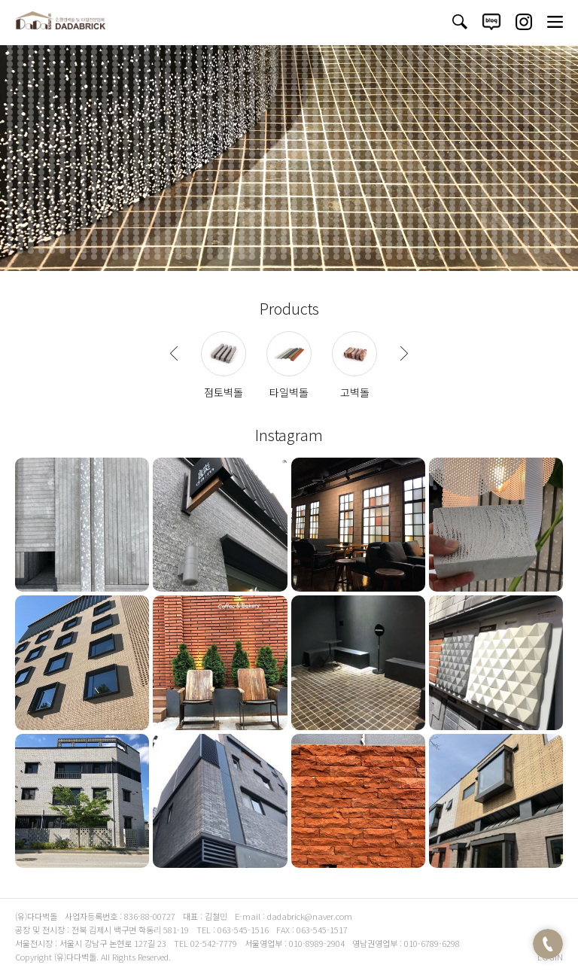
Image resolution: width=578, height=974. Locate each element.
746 (473, 88)
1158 (263, 136)
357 (357, 46)
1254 (136, 148)
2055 (41, 239)
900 (389, 106)
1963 (210, 227)
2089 (400, 239)
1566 (10, 184)
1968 (263, 227)
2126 (221, 245)
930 (136, 112)
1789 (84, 208)
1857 (231, 215)
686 (410, 82)
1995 (547, 227)
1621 (20, 190)
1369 (210, 160)
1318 (242, 154)
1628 (94, 190)
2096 (473, 239)
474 (452, 58)
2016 (199, 233)
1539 (294, 178)
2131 (273, 245)
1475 (189, 172)
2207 (505, 251)
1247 (62, 148)
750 (516, 88)
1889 (568, 215)
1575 (105, 184)
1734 (73, 202)
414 (389, 52)
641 (505, 76)
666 (199, 82)
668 (221, 82)
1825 (463, 208)
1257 (168, 148)
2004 (73, 233)
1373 (252, 160)
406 (305, 52)
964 (494, 112)
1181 (505, 136)
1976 (347, 227)
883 (210, 106)
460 (305, 58)
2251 (463, 257)
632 (410, 76)
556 (178, 70)
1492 (368, 172)
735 (357, 88)
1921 (336, 221)
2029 (336, 233)
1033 (84, 124)
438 (73, 58)
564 (263, 70)
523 (400, 64)
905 (442, 106)
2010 (136, 233)
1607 (442, 184)
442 (115, 58)
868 (52, 106)
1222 (368, 142)
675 (294, 82)
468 (389, 58)
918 (10, 112)
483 (547, 58)
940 (242, 112)
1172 (410, 136)
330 (73, 46)
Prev (174, 353)
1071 (484, 124)
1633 (147, 190)
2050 (558, 233)
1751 (252, 202)
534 (516, 64)
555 (168, 70)
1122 (452, 130)
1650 (326, 190)
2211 (547, 251)
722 (221, 88)
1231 (463, 142)
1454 (537, 166)
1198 (115, 142)
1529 (189, 178)
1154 (221, 136)
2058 (73, 239)
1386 (389, 160)
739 (400, 88)
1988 (473, 227)
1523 (126, 178)
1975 (336, 227)
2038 (431, 233)
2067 (168, 239)
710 (94, 88)
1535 (252, 178)
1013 (442, 118)
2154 (516, 245)
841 (336, 100)
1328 (347, 154)
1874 (410, 215)
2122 (178, 245)
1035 (105, 124)
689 (442, 82)
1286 (473, 148)
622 (305, 76)
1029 (41, 124)
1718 (473, 196)
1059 (357, 124)
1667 (505, 190)
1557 (484, 178)
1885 (526, 215)
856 (494, 100)
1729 (20, 202)
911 (505, 106)
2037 (421, 233)
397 (210, 52)
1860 (263, 215)
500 (157, 64)
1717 (463, 196)
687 (421, 82)
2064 (136, 239)
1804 (242, 208)
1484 (284, 172)
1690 (178, 196)
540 (10, 70)
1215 (294, 142)
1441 (400, 166)
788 (347, 94)
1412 (94, 166)
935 (189, 112)
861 (547, 100)
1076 (537, 124)
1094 (157, 130)
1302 (73, 154)
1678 (52, 196)
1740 (136, 202)
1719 (484, 196)
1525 (147, 178)
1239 (547, 142)
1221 (357, 142)
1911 (231, 221)
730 (305, 88)
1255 (147, 148)
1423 (210, 166)
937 (210, 112)
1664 (473, 190)
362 (410, 46)
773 (189, 94)
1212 (263, 142)
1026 (10, 124)
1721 (505, 196)
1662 (452, 190)
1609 (463, 184)
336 (136, 46)
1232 (473, 142)
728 (284, 88)
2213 (568, 251)
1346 (537, 154)
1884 (516, 215)
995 (252, 118)
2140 (368, 245)
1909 (210, 221)
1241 (568, 142)
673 (273, 82)
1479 (231, 172)
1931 (442, 221)
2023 (273, 233)
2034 (389, 233)
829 (210, 100)
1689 (168, 196)
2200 (431, 251)
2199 (421, 251)
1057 (336, 124)
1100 (221, 130)
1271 (315, 148)
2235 (294, 257)
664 (178, 82)
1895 (62, 221)
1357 (84, 160)
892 (305, 106)
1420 (178, 166)
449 (189, 58)
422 (473, 52)
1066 (431, 124)
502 (178, 64)
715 (147, 88)
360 (389, 46)
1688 (157, 196)
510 (263, 64)
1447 (463, 166)
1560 (516, 178)
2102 (537, 239)
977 (62, 118)
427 (526, 52)
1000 (305, 118)
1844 (94, 215)
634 (431, 76)
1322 (284, 154)
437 (62, 58)
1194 (73, 142)
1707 (357, 196)
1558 (494, 178)
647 (568, 76)
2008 (115, 233)
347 (252, 46)
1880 (473, 215)
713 (126, 88)
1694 (221, 196)
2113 (84, 245)
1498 (431, 172)
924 (73, 112)
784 (305, 94)
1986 (452, 227)
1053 (294, 124)
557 (189, 70)
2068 (178, 239)
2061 (105, 239)
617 (252, 76)
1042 (178, 124)
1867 (336, 215)
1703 (315, 196)
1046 (221, 124)
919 (20, 112)
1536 (263, 178)
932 (157, 112)
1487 (315, 172)
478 (494, 58)
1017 (484, 118)
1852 (178, 215)
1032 (73, 124)
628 (368, 76)
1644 (263, 190)
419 (442, 52)
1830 (516, 208)
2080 (305, 239)
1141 (84, 136)
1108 (305, 130)
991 (210, 118)
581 (442, 70)
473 (442, 58)
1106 (284, 130)
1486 (305, 172)
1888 (558, 215)
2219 (126, 257)
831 (231, 100)
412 (368, 52)
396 (199, 52)
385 (84, 52)
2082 (326, 239)
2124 (199, 245)
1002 (326, 118)
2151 (484, 245)
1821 (421, 208)
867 (41, 106)
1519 (84, 178)
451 (210, 58)
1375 (273, 160)
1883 (505, 215)
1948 (52, 227)
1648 (305, 190)
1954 (115, 227)
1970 (284, 227)
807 (547, 94)
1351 (20, 160)
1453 (526, 166)
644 (537, 76)
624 (326, 76)
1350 (10, 160)
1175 (442, 136)
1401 (547, 160)
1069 (463, 124)
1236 (516, 142)
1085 (62, 130)
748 (494, 88)
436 (52, 58)
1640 (221, 190)
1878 (452, 215)
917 (568, 106)
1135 (20, 136)
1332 (389, 154)
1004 (347, 118)
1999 (20, 233)
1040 (157, 124)
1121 (442, 130)
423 (484, 52)
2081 (315, 239)
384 (73, 52)
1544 (347, 178)
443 (126, 58)
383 (62, 52)
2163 (41, 251)
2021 (252, 233)
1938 (516, 221)
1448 (473, 166)
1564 (558, 178)
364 (431, 46)
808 (558, 94)
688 (431, 82)
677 (315, 82)
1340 (473, 154)
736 (368, 88)
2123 (189, 245)
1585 (210, 184)
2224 (178, 257)
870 (73, 106)
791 (379, 94)
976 (52, 118)
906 (452, 106)
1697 (252, 196)
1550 (410, 178)
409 (336, 52)
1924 (368, 221)
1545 (357, 178)
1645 (273, 190)
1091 (126, 130)
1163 (315, 136)
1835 (568, 208)
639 (484, 76)
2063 (126, 239)
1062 (389, 124)
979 (84, 118)
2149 (463, 245)
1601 (379, 184)
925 (84, 112)
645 (547, 76)
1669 (526, 190)
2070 (199, 239)
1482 (263, 172)
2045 (505, 233)
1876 (431, 215)
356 (347, 46)
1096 (178, 130)
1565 (568, 178)
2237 (315, 257)
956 (410, 112)
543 (41, 70)
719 (189, 88)
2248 (431, 257)
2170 (115, 251)
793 (400, 94)
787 (336, 94)
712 (115, 88)
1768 (431, 202)
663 (168, 82)
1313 (189, 154)
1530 (199, 178)
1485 (294, 172)
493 (84, 64)
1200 (136, 142)
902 (410, 106)
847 (400, 100)
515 (315, 64)
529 (463, 64)
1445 (442, 166)
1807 (273, 208)
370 (494, 46)
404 (284, 52)
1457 (568, 166)
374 (537, 46)
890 (284, 106)
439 (84, 58)
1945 (20, 227)
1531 (210, 178)
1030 (52, 124)
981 (105, 118)
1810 (305, 208)
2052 (10, 239)
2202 (452, 251)
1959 (168, 227)
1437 (357, 166)
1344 (516, 154)
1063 (400, 124)
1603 (400, 184)
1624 (52, 190)
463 (336, 58)
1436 (347, 166)
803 (505, 94)
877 (147, 106)
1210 (242, 142)
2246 (410, 257)
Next (404, 353)
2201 (442, 251)
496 (115, 64)
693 (484, 82)
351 (294, 46)
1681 (84, 196)
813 (41, 100)
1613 (505, 184)
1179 (484, 136)
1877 (442, 215)
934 (178, 112)
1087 (84, 130)
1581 (168, 184)
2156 (537, 245)
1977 (357, 227)
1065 (421, 124)
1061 (379, 124)
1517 (62, 178)
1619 (568, 184)
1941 (547, 221)
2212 (558, 251)
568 (305, 70)
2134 (305, 245)
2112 (73, 245)
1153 (210, 136)
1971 (294, 227)
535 (526, 64)
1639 (210, 190)
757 (20, 94)
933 (168, 112)
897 (357, 106)
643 (526, 76)
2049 (547, 233)
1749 (231, 202)
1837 (20, 215)
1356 (73, 160)
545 (62, 70)
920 (31, 112)
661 (147, 82)
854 (473, 100)
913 (526, 106)
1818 (389, 208)
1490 (347, 172)
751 (526, 88)
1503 (484, 172)
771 (168, 94)
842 (347, 100)
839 (315, 100)
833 (252, 100)
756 (10, 94)
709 (84, 88)
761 (62, 94)
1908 (199, 221)
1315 (210, 154)
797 (442, 94)
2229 (231, 257)
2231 (252, 257)
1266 (263, 148)
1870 (368, 215)
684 (389, 82)
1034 (94, 124)
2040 (452, 233)
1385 (379, 160)
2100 (516, 239)
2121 (168, 245)
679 (336, 82)
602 (94, 76)
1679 (62, 196)
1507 (526, 172)
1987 (463, 227)
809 (568, 94)
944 (284, 112)
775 (210, 94)
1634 (157, 190)
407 (315, 52)
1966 (242, 227)
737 (379, 88)
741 (421, 88)
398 (221, 52)
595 (20, 76)
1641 (231, 190)
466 (368, 58)
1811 (315, 208)
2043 (484, 233)
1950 (73, 227)
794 (410, 94)
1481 (252, 172)
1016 (473, 118)
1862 (284, 215)
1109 (315, 130)
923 (62, 112)
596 (31, 76)
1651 (336, 190)
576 (389, 70)
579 (421, 70)
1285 (463, 148)
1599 (357, 184)
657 (105, 82)
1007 (379, 118)
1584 (199, 184)
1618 (558, 184)
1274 (347, 148)
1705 (336, 196)
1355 (62, 160)
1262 (221, 148)
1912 (242, 221)
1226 (410, 142)
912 (516, 106)
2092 (431, 239)
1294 (558, 148)
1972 (305, 227)
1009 (400, 118)
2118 (136, 245)
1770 (452, 202)
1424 (221, 166)
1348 (558, 154)
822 (136, 100)
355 (336, 46)
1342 (494, 154)
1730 (31, 202)
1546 (368, 178)
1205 (189, 142)
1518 (73, 178)
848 (410, 100)
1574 (94, 184)
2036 (410, 233)
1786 (52, 208)
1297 (20, 154)
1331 (379, 154)
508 (242, 64)
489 (41, 64)
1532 (221, 178)
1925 (379, 221)
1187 (568, 136)
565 (273, 70)
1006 (368, 118)
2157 (547, 245)
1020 (516, 118)
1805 (252, 208)
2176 (178, 251)
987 (168, 118)
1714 (431, 196)
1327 (336, 154)
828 (199, 100)
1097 (189, 130)
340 (178, 46)
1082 (31, 130)
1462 (52, 172)
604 (115, 76)
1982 (410, 227)
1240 (558, 142)
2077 (273, 239)
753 (547, 88)
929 (126, 112)
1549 (400, 178)
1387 (400, 160)
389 (126, 52)
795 (421, 94)
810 (10, 100)
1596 (326, 184)
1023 (547, 118)
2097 (484, 239)
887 (252, 106)
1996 (558, 227)
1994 (537, 227)
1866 (326, 215)
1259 (189, 148)
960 (452, 112)
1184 (537, 136)
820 (115, 100)
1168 (368, 136)
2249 (442, 257)
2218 (115, 257)
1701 (294, 196)
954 (389, 112)
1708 (368, 196)
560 (221, 70)
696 (516, 82)
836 (284, 100)
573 (357, 70)
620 (284, 76)
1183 (526, 136)
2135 (315, 245)
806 (537, 94)
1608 (452, 184)
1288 (494, 148)
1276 (368, 148)
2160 (10, 251)
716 (157, 88)
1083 (41, 130)
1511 (568, 172)
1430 (284, 166)
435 (41, 58)
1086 (73, 130)
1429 (273, 166)
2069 (189, 239)
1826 (473, 208)
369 (484, 46)
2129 (252, 245)
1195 (84, 142)
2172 (136, 251)
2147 (442, 245)
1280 (410, 148)
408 (326, 52)
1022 (537, 118)
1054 (305, 124)
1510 (558, 172)
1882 (494, 215)
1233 (484, 142)
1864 (305, 215)
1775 (505, 202)
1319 (252, 154)
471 (421, 58)
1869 (357, 215)
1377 (294, 160)
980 (94, 118)
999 (294, 118)
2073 (231, 239)
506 (221, 64)
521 (379, 64)
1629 (105, 190)
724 (242, 88)
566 (284, 70)
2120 (157, 245)
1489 (336, 172)
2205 (484, 251)
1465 (84, 172)
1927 (400, 221)
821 (126, 100)
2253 (484, 257)
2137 (336, 245)
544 (52, 70)
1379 (315, 160)
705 (41, 88)
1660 (431, 190)
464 (347, 58)
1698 (263, 196)
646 (558, 76)
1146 (136, 136)
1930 (431, 221)
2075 (252, 239)
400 (242, 52)
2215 (84, 257)
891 (294, 106)
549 (105, 70)
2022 (263, 233)
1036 (115, 124)
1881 (484, 215)
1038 (136, 124)
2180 (221, 251)
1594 (305, 184)
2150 (473, 245)
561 (231, 70)
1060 (368, 124)
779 (252, 94)
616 (242, 76)
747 (484, 88)
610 (178, 76)
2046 (516, 233)
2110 (52, 245)
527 (442, 64)
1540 (305, 178)
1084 (52, 130)
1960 (178, 227)
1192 (52, 142)
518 (347, 64)
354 (326, 46)
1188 (10, 142)
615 (231, 76)
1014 (452, 118)
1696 (242, 196)
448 (178, 58)
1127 (505, 130)
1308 (136, 154)
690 (452, 82)
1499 (442, 172)
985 (147, 118)
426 (516, 52)
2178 (199, 251)
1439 (379, 166)
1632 (136, 190)
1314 (199, 154)
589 (526, 70)
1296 (10, 154)
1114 (368, 130)
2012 (157, 233)
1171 (400, 136)
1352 (31, 160)
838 (305, 100)
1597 (336, 184)
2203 (463, 251)
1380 (326, 160)
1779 (547, 202)
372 (516, 46)
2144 (410, 245)
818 (94, 100)
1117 (400, 130)
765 (105, 94)
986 (157, 118)
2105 (568, 239)
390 (136, 52)
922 (52, 112)
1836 (10, 215)
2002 (52, 233)
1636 (178, 190)
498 (136, 64)
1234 (494, 142)
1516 (52, 178)
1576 (115, 184)
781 (273, 94)
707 (62, 88)
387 (105, 52)
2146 (431, 245)
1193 (62, 142)
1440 (389, 166)
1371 (231, 160)
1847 (126, 215)
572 (347, 70)
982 (115, 118)
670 (242, 82)
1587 (231, 184)
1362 (136, 160)
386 (94, 52)
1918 (305, 221)
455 (252, 58)
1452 (516, 166)
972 (10, 118)
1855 (210, 215)
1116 (389, 130)
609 (168, 76)
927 (105, 112)
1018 (494, 118)
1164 (326, 136)
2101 (526, 239)
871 (84, 106)
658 (115, 82)
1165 (336, 136)
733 (336, 88)
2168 (94, 251)
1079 (568, 124)
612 (199, 76)
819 (105, 100)
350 (284, 46)
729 (294, 88)
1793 (126, 208)
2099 (505, 239)
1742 (157, 202)
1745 (189, 202)
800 (473, 94)
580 (431, 70)
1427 (252, 166)
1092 (136, 130)
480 (516, 58)
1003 (336, 118)
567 (294, 70)
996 (263, 118)
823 (147, 100)
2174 (157, 251)
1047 (231, 124)
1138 (52, 136)
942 (263, 112)
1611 (484, 184)
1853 (189, 215)
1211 (252, 142)
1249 (84, 148)
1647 (294, 190)
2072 (221, 239)
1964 (221, 227)
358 (368, 46)
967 (526, 112)
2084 (347, 239)
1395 (484, 160)
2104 (558, 239)
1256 (157, 148)
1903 (147, 221)
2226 (199, 257)
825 (168, 100)
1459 (20, 172)
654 (73, 82)
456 (263, 58)
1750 (242, 202)
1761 (357, 202)
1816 (368, 208)
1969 (273, 227)
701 (568, 82)
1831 (526, 208)
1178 (473, 136)
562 (242, 70)
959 (442, 112)
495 (105, 64)
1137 (41, 136)
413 (379, 52)
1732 (52, 202)
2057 (62, 239)
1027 (20, 124)
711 (105, 88)
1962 (199, 227)
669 (231, 82)
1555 (463, 178)
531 (484, 64)
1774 (494, 202)
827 (189, 100)
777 (231, 94)
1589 (252, 184)
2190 (326, 251)
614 (221, 76)
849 (421, 100)
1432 (305, 166)
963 (484, 112)
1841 (62, 215)
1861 (273, 215)
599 (62, 76)
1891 (20, 221)
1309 (147, 154)
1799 (189, 208)
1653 (357, 190)
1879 (463, 215)
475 (463, 58)
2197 (400, 251)
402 (263, 52)
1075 (526, 124)
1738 (115, 202)
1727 (568, 196)
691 (463, 82)
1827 (484, 208)
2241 (357, 257)
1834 (558, 208)
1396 (494, 160)
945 (294, 112)
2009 (126, 233)
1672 (558, 190)
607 (147, 76)
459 (294, 58)
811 (20, 100)
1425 (231, 166)
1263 (231, 148)
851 (442, 100)
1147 (147, 136)
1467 (105, 172)
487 (20, 64)
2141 (379, 245)
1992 (516, 227)
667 (210, 82)
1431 (294, 166)
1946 (31, 227)
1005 (357, 118)
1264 (242, 148)
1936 (494, 221)
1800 (199, 208)
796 (431, 94)
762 (73, 94)
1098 (199, 130)
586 (494, 70)
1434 (326, 166)
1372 (242, 160)
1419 (168, 166)
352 (305, 46)
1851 (168, 215)
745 (463, 88)
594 (10, 76)
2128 (242, 245)
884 (221, 106)
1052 (284, 124)
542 (31, 70)
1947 (41, 227)
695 (505, 82)
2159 (568, 245)
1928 (410, 221)
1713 (421, 196)
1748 (221, 202)
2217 (105, 257)
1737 (105, 202)
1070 (473, 124)
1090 (115, 130)
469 (400, 58)
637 (463, 76)
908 (473, 106)
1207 (210, 142)
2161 (20, 251)
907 (463, 106)
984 (136, 118)
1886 (537, 215)
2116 (115, 245)
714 (136, 88)
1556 (473, 178)
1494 (389, 172)
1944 (10, 227)
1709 (379, 196)
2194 (368, 251)
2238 (326, 257)
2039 (442, 233)
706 (52, 88)
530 (473, 64)
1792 (115, 208)
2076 (263, 239)
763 (84, 94)
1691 (189, 196)
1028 (31, 124)
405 (294, 52)
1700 (284, 196)
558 (199, 70)
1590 (263, 184)
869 (62, 106)
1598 (347, 184)
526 (431, 64)
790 (368, 94)
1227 (421, 142)
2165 (62, 251)
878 (157, 106)
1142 (94, 136)
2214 (73, 257)
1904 (157, 221)
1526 (157, 178)
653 (62, 82)
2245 (400, 257)
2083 (336, 239)
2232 (263, 257)
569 (315, 70)
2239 (336, 257)
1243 (20, 148)
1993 (526, 227)
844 (368, 100)
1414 (115, 166)
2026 (305, 233)
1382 (347, 160)
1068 (452, 124)
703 (20, 88)
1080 (10, 130)
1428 (263, 166)
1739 (126, 202)
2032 (368, 233)
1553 (442, 178)
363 (421, 46)
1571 (62, 184)
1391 (442, 160)
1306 (115, 154)
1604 (410, 184)
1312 (178, 154)
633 (421, 76)
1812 (326, 208)
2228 (221, 257)
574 (368, 70)
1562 (537, 178)
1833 (547, 208)
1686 (136, 196)
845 (379, 100)
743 (442, 88)
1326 (326, 154)
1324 (305, 154)
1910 (221, 221)
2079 (294, 239)
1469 (126, 172)
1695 (231, 196)
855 (484, 100)
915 (547, 106)
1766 (410, 202)
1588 (242, 184)
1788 (73, 208)
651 (41, 82)
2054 (31, 239)
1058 (347, 124)
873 (105, 106)
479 (505, 58)
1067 (442, 124)
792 (389, 94)
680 (347, 82)
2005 (84, 233)
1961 (189, 227)
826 (178, 100)
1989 (484, 227)
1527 (168, 178)
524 (410, 64)
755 (568, 88)
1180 (494, 136)
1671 (547, 190)
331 (84, 46)
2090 (410, 239)
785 (315, 94)
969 (547, 112)
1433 (315, 166)
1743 (168, 202)
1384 (368, 160)
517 (336, 64)
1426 (242, 166)
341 (189, 46)
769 (147, 94)
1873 (400, 215)
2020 (242, 233)
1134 (10, 136)
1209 (231, 142)
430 (558, 52)
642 (516, 76)
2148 (452, 245)
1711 (400, 196)
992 (221, 118)
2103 (547, 239)
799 (463, 94)
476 (473, 58)
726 (263, 88)
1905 (168, 221)
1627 (84, 190)
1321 (273, 154)
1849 (147, 215)
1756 (305, 202)
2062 (115, 239)
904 (431, 106)
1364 (157, 160)
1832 (537, 208)
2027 (315, 233)
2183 (252, 251)
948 (326, 112)
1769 (442, 202)
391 (147, 52)
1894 (52, 221)
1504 (494, 172)
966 (516, 112)
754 (558, 88)
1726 (558, 196)
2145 (421, 245)
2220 (136, 257)
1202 (157, 142)
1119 (421, 130)
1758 (326, 202)
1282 (431, 148)
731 (315, 88)
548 (94, 70)
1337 (442, 154)
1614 (516, 184)
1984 (431, 227)
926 (94, 112)
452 (221, 58)
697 (526, 82)
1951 (84, 227)
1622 (31, 190)
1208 (221, 142)
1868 (347, 215)
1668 (516, 190)
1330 (368, 154)
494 (94, 64)
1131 (547, 130)
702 (10, 88)
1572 (73, 184)
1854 (199, 215)
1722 (516, 196)
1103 (252, 130)
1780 (558, 202)
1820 (410, 208)
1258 (178, 148)
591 (547, 70)
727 (273, 88)
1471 (147, 172)
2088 (389, 239)
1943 (568, 221)
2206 (494, 251)
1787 (62, 208)
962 (473, 112)
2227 (210, 257)
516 (326, 64)
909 (484, 106)
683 (379, 82)
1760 (347, 202)
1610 (473, 184)
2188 (305, 251)
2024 (284, 233)
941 (252, 112)
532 (494, 64)
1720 (494, 196)
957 (421, 112)
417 (421, 52)
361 (400, 46)
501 (168, 64)
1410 (73, 166)
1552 (431, 178)
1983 (421, 227)
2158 (558, 245)
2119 (147, 245)
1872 (389, 215)
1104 (263, 130)
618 (263, 76)
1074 (516, 124)
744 (452, 88)
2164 (52, 251)
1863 (294, 215)
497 (126, 64)
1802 (221, 208)
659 (126, 82)
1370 (221, 160)
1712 (410, 196)
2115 (105, 245)
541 (20, 70)
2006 (94, 233)
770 (157, 94)
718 (178, 88)
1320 (263, 154)
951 (357, 112)
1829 (505, 208)
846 (389, 100)
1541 (315, 178)
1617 (547, 184)
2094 (452, 239)
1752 (263, 202)
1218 (326, 142)
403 (273, 52)
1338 (452, 154)
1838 (31, 215)
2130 (263, 245)
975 (41, 118)
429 (547, 52)
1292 (537, 148)
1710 (389, 196)
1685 (126, 196)
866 (31, 106)
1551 (421, 178)
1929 (421, 221)
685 (400, 82)
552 (136, 70)
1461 (41, 172)
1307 (126, 154)
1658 (410, 190)
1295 (568, 148)
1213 (273, 142)
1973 (315, 227)
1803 (231, 208)
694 (494, 82)
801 (484, 94)
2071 (210, 239)
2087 (379, 239)
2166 (73, 251)
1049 (252, 124)
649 (20, 82)
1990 (494, 227)
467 (379, 58)
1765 (400, 202)
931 (147, 112)
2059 (84, 239)
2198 (410, 251)
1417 (147, 166)
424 (494, 52)
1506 (516, 172)
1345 (526, 154)
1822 (431, 208)
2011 (147, 233)
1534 (242, 178)
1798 (178, 208)
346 (242, 46)
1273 (336, 148)
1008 (389, 118)
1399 (526, 160)
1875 (421, 215)
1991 (505, 227)
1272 (326, 148)
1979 (379, 227)
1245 (41, 148)
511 (273, 64)
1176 (452, 136)
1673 (568, 190)
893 (315, 106)
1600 (368, 184)
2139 (357, 245)
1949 (62, 227)
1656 (389, 190)
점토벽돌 (223, 392)
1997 (568, 227)
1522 (115, 178)
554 (157, 70)
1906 (178, 221)
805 (526, 94)
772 (178, 94)
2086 (368, 239)
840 (326, 100)
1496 (410, 172)
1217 (315, 142)
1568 (31, 184)
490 (52, 64)
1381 (336, 160)
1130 (537, 130)
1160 (284, 136)
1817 (379, 208)
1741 (147, 202)
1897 (84, 221)
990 (199, 118)
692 (473, 82)
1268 (284, 148)
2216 (94, 257)
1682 (94, 196)
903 (421, 106)
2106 (10, 245)
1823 (442, 208)
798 (452, 94)
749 (505, 88)
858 (516, 100)
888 (263, 106)
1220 (347, 142)
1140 (73, 136)
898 (368, 106)
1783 (20, 208)
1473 (168, 172)
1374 (263, 160)
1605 (421, 184)
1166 (347, 136)
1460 (31, 172)
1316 (221, 154)
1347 (547, 154)
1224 (389, 142)
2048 (537, 233)
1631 (126, 190)
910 (494, 106)
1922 (347, 221)
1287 (484, 148)
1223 (379, 142)
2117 (126, 245)
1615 (526, 184)
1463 (62, 172)
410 (347, 52)
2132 (284, 245)
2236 (305, 257)
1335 (421, 154)
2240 (347, 257)
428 (537, 52)
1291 (526, 148)
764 (94, 94)
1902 (136, 221)
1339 (463, 154)
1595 (315, 184)
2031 (357, 233)
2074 (242, 239)
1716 (452, 196)
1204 (178, 142)
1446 (452, 166)
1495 (400, 172)
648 (10, 82)
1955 (126, 227)
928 (115, 112)
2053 (20, 239)
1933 (463, 221)
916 (558, 106)
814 (52, 100)
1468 (115, 172)
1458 (10, 172)
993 (231, 118)
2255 (505, 257)
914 (537, 106)
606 (136, 76)
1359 (105, 160)
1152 (199, 136)
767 (126, 94)
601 (84, 76)
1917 (294, 221)
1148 (157, 136)
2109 (41, 245)
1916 (284, 221)
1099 (210, 130)
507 (231, 64)
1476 (199, 172)
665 (189, 82)
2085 (357, 239)
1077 (547, 124)
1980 (389, 227)
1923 (357, 221)
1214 (284, 142)
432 (10, 58)
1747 (210, 202)
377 (568, 46)
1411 (84, 166)
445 (147, 58)
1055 (315, 124)
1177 (463, 136)
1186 (558, 136)
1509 (547, 172)
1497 (421, 172)
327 (41, 46)
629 (379, 76)
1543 (336, 178)
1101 (231, 130)
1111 (336, 130)
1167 (357, 136)
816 (73, 100)
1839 (41, 215)
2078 (284, 239)
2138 (347, 245)
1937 (505, 221)
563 (252, 70)
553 (147, 70)
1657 (400, 190)
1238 (537, 142)
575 (379, 70)
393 (168, 52)
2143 (400, 245)
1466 (94, 172)
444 (136, 58)
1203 (168, 142)
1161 (294, 136)
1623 (41, 190)
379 (20, 52)
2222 (157, 257)
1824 (452, 208)
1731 (41, 202)
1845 (105, 215)
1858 (242, 215)
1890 (10, 221)
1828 (494, 208)
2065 (147, 239)
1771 (463, 202)
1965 (231, 227)
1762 (368, 202)
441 (105, 58)
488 (31, 64)
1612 (494, 184)
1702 (305, 196)
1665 (484, 190)
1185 (547, 136)
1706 (347, 196)
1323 (294, 154)
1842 (73, 215)
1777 (526, 202)
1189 (20, 142)
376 (558, 46)
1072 (494, 124)
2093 (442, 239)
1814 (347, 208)
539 (568, 64)
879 (168, 106)
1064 (410, 124)
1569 (41, 184)
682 (368, 82)
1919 (315, 221)
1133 (568, 130)
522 (389, 64)
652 (52, 82)
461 (315, 58)
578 (410, 70)
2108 (31, 245)
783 (294, 94)
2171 (126, 251)
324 (10, 46)
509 (252, 64)
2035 (400, 233)
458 (284, 58)
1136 (31, 136)
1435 (336, 166)
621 (294, 76)
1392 (452, 160)
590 (537, 70)
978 (73, 118)
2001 (41, 233)
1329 (357, 154)
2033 (379, 233)
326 (31, 46)
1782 (10, 208)
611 (189, 76)
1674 (10, 196)
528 (452, 64)
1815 (357, 208)
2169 (105, 251)
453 (231, 58)
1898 (94, 221)
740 (410, 88)
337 (147, 46)
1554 (452, 178)
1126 (494, 130)
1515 (41, 178)
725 (252, 88)
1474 (178, 172)
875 (126, 106)
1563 (547, 178)
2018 (221, 233)
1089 (105, 130)
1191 (41, 142)
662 (157, 82)
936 (199, 112)
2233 (273, 257)
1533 (231, 178)
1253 (126, 148)
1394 (473, 160)
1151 (189, 136)
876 (136, 106)
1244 (31, 148)
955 (400, 112)
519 (357, 64)
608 (157, 76)
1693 (210, 196)
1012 (431, 118)
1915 (273, 221)
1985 (442, 227)
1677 (41, 196)
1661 (442, 190)
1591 (273, 184)
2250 (452, 257)
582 (452, 70)
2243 (379, 257)
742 (431, 88)
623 (315, 76)
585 (484, 70)
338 (157, 46)
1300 (52, 154)
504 (199, 64)
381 (41, 52)
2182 (242, 251)
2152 (494, 245)
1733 (62, 202)
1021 (526, 118)
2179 (210, 251)
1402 (558, 160)
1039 (147, 124)
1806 (263, 208)
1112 (347, 130)
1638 (199, 190)
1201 (147, 142)
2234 (284, 257)
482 (537, 58)
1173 (421, 136)
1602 (389, 184)
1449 (484, 166)
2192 (347, 251)
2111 (62, 245)
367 (463, 46)
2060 (94, 239)
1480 (242, 172)
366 (452, 46)
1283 (442, 148)
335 (126, 46)
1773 (484, 202)
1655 (379, 190)
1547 (379, 178)
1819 (400, 208)
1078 (558, 124)
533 (505, 64)
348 (263, 46)
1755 (294, 202)
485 (568, 58)
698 (537, 82)
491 (62, 64)
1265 (252, 148)
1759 (336, 202)
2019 (231, 233)
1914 (263, 221)
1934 (473, 221)
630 (389, 76)
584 (473, 70)
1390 (431, 160)
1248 (73, 148)
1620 (10, 190)
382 (52, 52)
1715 (442, 196)
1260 (199, 148)
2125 (210, 245)
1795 (147, 208)
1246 (52, 148)
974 (31, 118)
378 (10, 52)
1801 (210, 208)
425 (505, 52)
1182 (516, 136)
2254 (494, 257)
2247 (421, 257)
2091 (421, 239)
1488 (326, 172)
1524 (136, 178)
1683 (105, 196)
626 (347, 76)
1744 (178, 202)
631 (400, 76)
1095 (168, 130)
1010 (410, 118)
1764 (389, 202)
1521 (105, 178)
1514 (31, 178)
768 (136, 94)
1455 (547, 166)
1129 (526, 130)
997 (273, 118)
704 (31, 88)
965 (505, 112)
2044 (494, 233)
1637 (189, 190)
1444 (431, 166)
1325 (315, 154)
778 (242, 94)
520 (368, 64)
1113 (357, 130)
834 (263, 100)
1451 (505, 166)
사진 (223, 353)
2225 (189, 257)
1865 (315, 215)
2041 (463, 233)
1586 (221, 184)
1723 (526, 196)
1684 (115, 196)
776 (221, 94)
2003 (62, 233)
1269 (294, 148)
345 (231, 46)
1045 (210, 124)
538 (558, 64)
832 (242, 100)
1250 (94, 148)
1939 (526, 221)
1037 (126, 124)
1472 (157, 172)
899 (379, 106)
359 (379, 46)
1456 (558, 166)
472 (431, 58)
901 (400, 106)
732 (326, 88)
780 (263, 94)
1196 (94, 142)
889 (273, 106)
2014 (178, 233)
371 (505, 46)
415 (400, 52)
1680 (73, 196)
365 (442, 46)
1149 (168, 136)
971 (568, 112)
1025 (568, 118)
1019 (505, 118)
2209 (526, 251)
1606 (431, 184)
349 (273, 46)
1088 (94, 130)
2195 (379, 251)
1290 (516, 148)
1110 (326, 130)
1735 (84, 202)
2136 (326, 245)
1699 (273, 196)
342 (199, 46)
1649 (315, 190)
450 (199, 58)
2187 (294, 251)
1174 (431, 136)
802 (494, 94)
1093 (147, 130)
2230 (242, 257)
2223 (168, 257)
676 (305, 82)
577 (400, 70)
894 (326, 106)
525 (421, 64)
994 (242, 118)
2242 (368, 257)
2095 (463, 239)
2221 (147, 257)
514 (305, 64)
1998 (10, 233)
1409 (62, 166)
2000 (31, 233)
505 (210, 64)
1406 (31, 166)
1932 (452, 221)
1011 (421, 118)
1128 (516, 130)
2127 (231, 245)
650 (31, 82)
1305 (105, 154)
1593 (294, 184)
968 (537, 112)
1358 (94, 160)
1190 (31, 142)
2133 (294, 245)
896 (347, 106)
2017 (210, 233)
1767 (421, 202)
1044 (199, 124)
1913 (252, 221)
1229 (442, 142)
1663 (463, 190)
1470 (136, 172)
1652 (347, 190)
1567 (20, 184)
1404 (10, 166)
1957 (147, 227)
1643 (252, 190)
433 (20, 58)
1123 (463, 130)
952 (368, 112)
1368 (199, 160)
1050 (263, 124)
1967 (252, 227)
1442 (410, 166)
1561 (526, 178)
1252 (115, 148)
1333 (400, 154)
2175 (168, 251)
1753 (273, 202)
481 (526, 58)
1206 (199, 142)
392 (157, 52)
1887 (547, 215)
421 (463, 52)
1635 (168, 190)
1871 (379, 215)
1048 (242, 124)
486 (10, 64)
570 (326, 70)
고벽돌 (355, 392)
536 (537, 64)
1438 (368, 166)
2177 (189, 251)
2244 (389, 257)
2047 (526, 233)
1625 (62, 190)
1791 (105, 208)
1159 (273, 136)
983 (126, 118)
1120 (431, 130)
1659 (421, 190)
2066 (157, 239)
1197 (105, 142)
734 (347, 88)
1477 (210, 172)
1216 (305, 142)
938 (221, 112)
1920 (326, 221)
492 (73, 64)
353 (315, 46)
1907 (189, 221)
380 (31, 52)
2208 (516, 251)
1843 (84, 215)
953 (379, 112)
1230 (452, 142)
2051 (568, 233)
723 (231, 88)
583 (463, 70)
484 (558, 58)
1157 (252, 136)
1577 (126, 184)
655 (84, 82)
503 (189, 64)
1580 (157, 184)
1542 (326, 178)
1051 (273, 124)
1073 (505, 124)
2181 (231, 251)
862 (558, 100)
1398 (516, 160)
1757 (315, 202)
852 (452, 100)
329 (62, 46)
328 (52, 46)
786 (326, 94)
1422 (199, 166)
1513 (20, 178)
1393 (463, 160)
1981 (400, 227)
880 (178, 106)
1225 (400, 142)
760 (52, 94)
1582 (178, 184)
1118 (410, 130)
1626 (73, 190)
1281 (421, 148)
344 (221, 46)
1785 (41, 208)
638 (473, 76)
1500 (452, 172)
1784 (31, 208)
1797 (168, 208)
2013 (168, 233)
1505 (505, 172)
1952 (94, 227)
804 (516, 94)
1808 (284, 208)
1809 (294, 208)
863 (568, 100)
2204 (473, 251)
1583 (189, 184)
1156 (242, 136)
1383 (357, 160)
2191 (336, 251)
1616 (537, 184)
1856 (221, 215)
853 (463, 100)
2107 (20, 245)
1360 (115, 160)
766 (115, 94)
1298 (31, 154)
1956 (136, 227)
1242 (10, 148)
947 (315, 112)
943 (273, 112)
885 (231, 106)
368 (473, 46)
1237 (526, 142)
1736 (94, 202)
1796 (157, 208)
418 (431, 52)
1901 (126, 221)
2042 (473, 233)
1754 (284, 202)
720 (199, 88)
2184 (263, 251)
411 (357, 52)
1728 (10, 202)
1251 (105, 148)
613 (210, 76)
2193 (357, 251)
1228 (431, 142)
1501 (463, 172)
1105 (273, 130)
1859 (252, 215)
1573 (84, 184)
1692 (199, 196)
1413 (105, 166)
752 (537, 88)
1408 (52, 166)
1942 (558, 221)
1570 (52, 184)
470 (410, 58)
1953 (105, 227)
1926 (389, 221)
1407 (41, 166)
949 (336, 112)
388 (115, 52)
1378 (305, 160)
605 (126, 76)
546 (73, 70)
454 (242, 58)
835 (273, 100)
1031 (62, 124)
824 (157, 100)
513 (294, 64)
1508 (537, 172)
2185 (273, 251)
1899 (105, 221)
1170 (389, 136)
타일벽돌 (289, 392)
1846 (115, 215)
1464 (73, 172)
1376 (284, 160)
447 (168, 58)
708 (73, 88)
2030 (347, 233)
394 (178, 52)
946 (305, 112)
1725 (547, 196)
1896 (73, 221)
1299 (41, 154)
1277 (379, 148)
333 (105, 46)
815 (62, 100)
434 (31, 58)
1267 (273, 148)
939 (231, 112)
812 (31, 100)
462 (326, 58)
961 (463, 112)
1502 (473, 172)
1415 (126, 166)
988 (178, 118)
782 (284, 94)
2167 (84, 251)
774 (199, 94)
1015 (463, 118)
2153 (505, 245)
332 (94, 46)
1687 (147, 196)
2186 (284, 251)
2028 (326, 233)
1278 (389, 148)
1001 (315, 118)
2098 (494, 239)
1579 (147, 184)
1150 (178, 136)
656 (94, 82)
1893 (41, 221)
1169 (379, 136)
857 (505, 100)
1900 (115, 221)
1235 (505, 142)
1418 (157, 166)
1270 (305, 148)
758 (31, 94)
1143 (105, 136)
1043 (189, 124)
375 (547, 46)
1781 (568, 202)
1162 (305, 136)
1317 (231, 154)
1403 (568, 160)
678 (326, 82)
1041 (168, 124)
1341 (484, 154)
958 (431, 112)
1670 (537, 190)
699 (547, 82)
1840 (52, 215)
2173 (147, 251)
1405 (20, 166)
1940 (537, 221)
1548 (389, 178)
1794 (136, 208)
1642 (242, 190)
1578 (136, 184)
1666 (494, 190)
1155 (231, 136)
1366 (178, 160)
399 (231, 52)
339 (168, 46)
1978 (368, 227)
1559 (505, 178)
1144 (115, 136)
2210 (537, 251)
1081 (20, 130)
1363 (147, 160)
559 (210, 70)
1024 (558, 118)
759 (41, 94)
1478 (221, 172)
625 (336, 76)
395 (189, 52)
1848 (136, 215)
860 (537, 100)
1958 (157, 227)
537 (547, 64)
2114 (94, 245)
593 (568, 70)
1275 (357, 148)
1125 (484, 130)
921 (41, 112)
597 (41, 76)
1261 (210, 148)
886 (242, 106)
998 (284, 118)
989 (189, 118)
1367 (189, 160)
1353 (41, 160)
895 (336, 106)
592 (558, 70)
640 (494, 76)
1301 (62, 154)
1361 (126, 160)
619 (273, 76)
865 (20, 106)
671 (252, 82)
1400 (537, 160)
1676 (31, 196)
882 (199, 106)
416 (410, 52)
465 (357, 58)
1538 (284, 178)
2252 (473, 257)
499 (147, 64)
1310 (157, 154)
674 (284, 82)
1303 (84, 154)
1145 (126, 136)
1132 (558, 130)
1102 (242, 130)
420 (452, 52)
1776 (516, 202)
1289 (505, 148)
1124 (473, 130)
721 (210, 88)
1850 (157, 215)
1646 (284, 190)
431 (568, 52)
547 (84, 70)
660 (136, 82)
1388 (410, 160)
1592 (284, 184)
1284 (452, 148)
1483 (273, 172)
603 (105, 76)
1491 (357, 172)
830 (221, 100)
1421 (189, 166)
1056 (326, 124)
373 (526, 46)
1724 (537, 196)
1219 (336, 142)
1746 (199, 202)
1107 (294, 130)
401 (252, 52)
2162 (31, 251)
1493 (379, 172)
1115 (379, 130)
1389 (421, 160)
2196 (389, 251)
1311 (168, 154)
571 (336, 70)
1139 (62, 136)
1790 (94, 208)
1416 (136, 166)
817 (84, 100)
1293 (547, 148)
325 (20, 46)
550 (115, 70)
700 (558, 82)
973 (20, 118)
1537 (273, 178)
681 (357, 82)
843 (357, 100)
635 (442, 76)
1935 (484, 221)
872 (94, 106)
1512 (10, 178)
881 (189, 106)
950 (347, 112)
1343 (505, 154)
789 (357, 94)
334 (115, 46)
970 (558, 112)
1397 (505, 160)
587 (505, 70)
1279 (400, 148)
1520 (94, 178)
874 (115, 106)
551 (126, 70)
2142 (389, 245)
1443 (421, 166)
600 (73, 76)
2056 (52, 239)
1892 (31, 221)
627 (357, 76)
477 (484, 58)
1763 (379, 202)
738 (389, 88)
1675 (20, 196)
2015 (189, 233)
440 (94, 58)
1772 (473, 202)
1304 (94, 154)
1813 (336, 208)
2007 (105, 233)
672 (263, 82)
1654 (368, 190)
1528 (178, 178)
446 (157, 58)
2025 (294, 233)
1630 (115, 190)
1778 (537, 202)
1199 (126, 142)
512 (284, 64)
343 (210, 46)
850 (431, 100)
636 (452, 76)
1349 (568, 154)
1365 (168, 160)
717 (168, 88)
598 (52, 76)
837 (294, 100)
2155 (526, 245)
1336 (431, 154)
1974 (326, 227)
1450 (494, 166)
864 (10, 106)
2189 (315, 251)
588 (516, 70)
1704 (326, 196)
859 (526, 100)
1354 (52, 160)
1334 (410, 154)
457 (273, 58)
